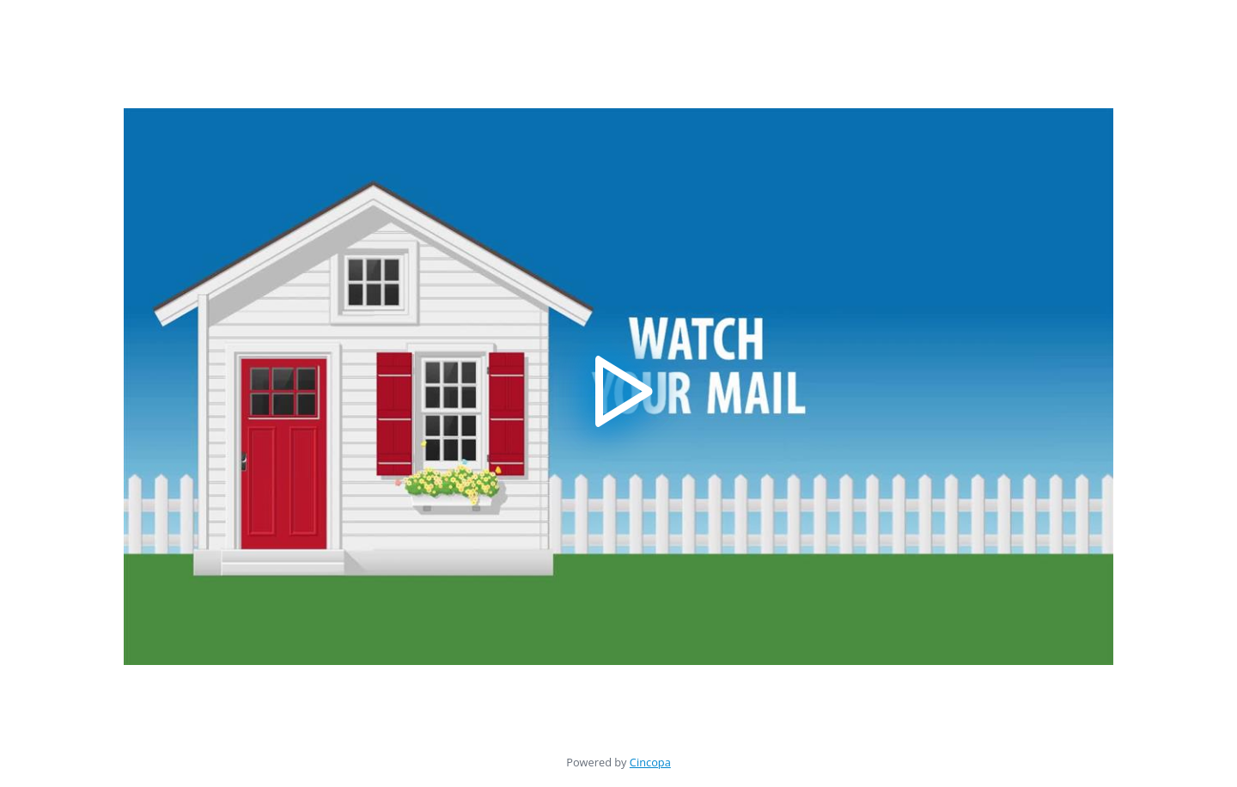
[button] (619, 387)
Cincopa (650, 762)
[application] (618, 386)
